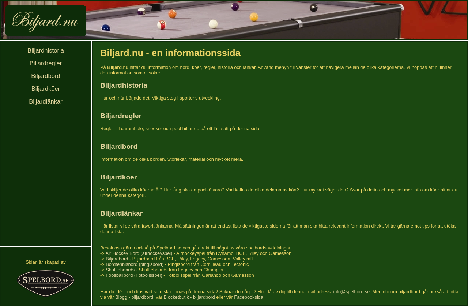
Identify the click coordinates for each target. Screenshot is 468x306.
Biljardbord (45, 76)
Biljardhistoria (45, 50)
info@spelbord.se (351, 291)
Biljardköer (45, 88)
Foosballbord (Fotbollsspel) (134, 275)
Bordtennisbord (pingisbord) (134, 264)
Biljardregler (46, 63)
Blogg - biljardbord (134, 297)
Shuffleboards (120, 269)
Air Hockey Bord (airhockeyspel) (139, 253)
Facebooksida (248, 297)
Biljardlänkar (45, 101)
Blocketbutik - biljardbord (189, 297)
